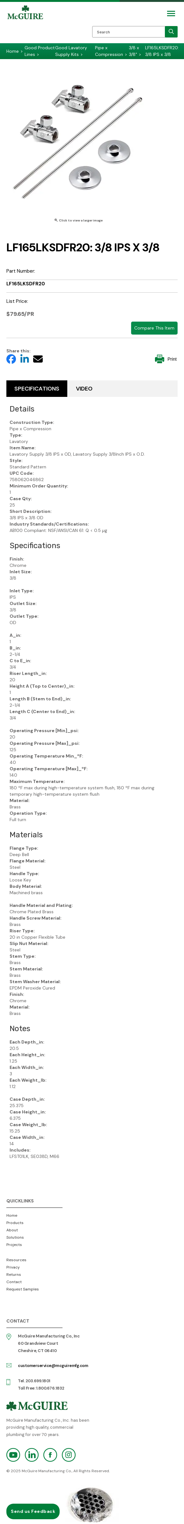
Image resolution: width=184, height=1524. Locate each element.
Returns (13, 1274)
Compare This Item (154, 328)
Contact (14, 1281)
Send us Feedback (33, 1511)
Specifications (36, 388)
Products (15, 1222)
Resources (16, 1259)
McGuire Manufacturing (25, 24)
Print (166, 359)
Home (11, 1215)
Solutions (15, 1237)
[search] (171, 31)
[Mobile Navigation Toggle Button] (171, 13)
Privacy (13, 1267)
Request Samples (22, 1289)
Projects (14, 1244)
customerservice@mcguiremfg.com (53, 1365)
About (12, 1230)
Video (84, 388)
